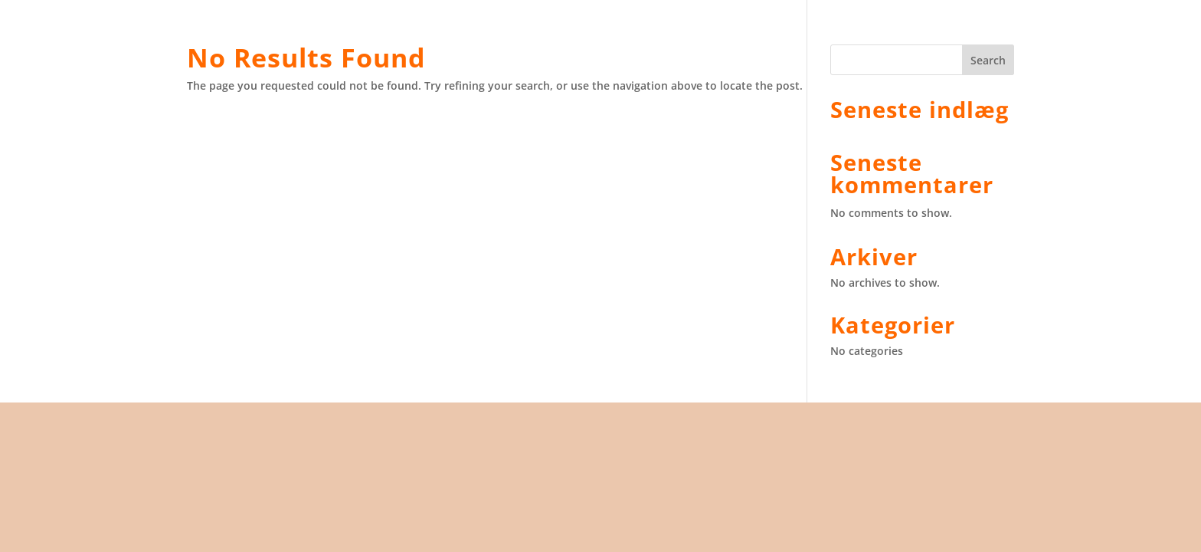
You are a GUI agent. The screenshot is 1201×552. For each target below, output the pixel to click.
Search (988, 60)
